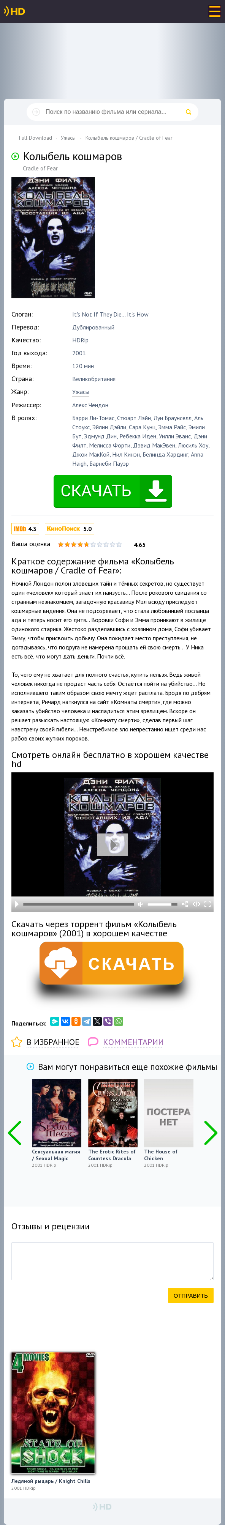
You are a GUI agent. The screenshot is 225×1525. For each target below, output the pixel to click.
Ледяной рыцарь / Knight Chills (50, 1481)
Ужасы (80, 391)
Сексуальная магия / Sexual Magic (56, 1155)
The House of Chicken (160, 1155)
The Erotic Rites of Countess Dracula (112, 1155)
